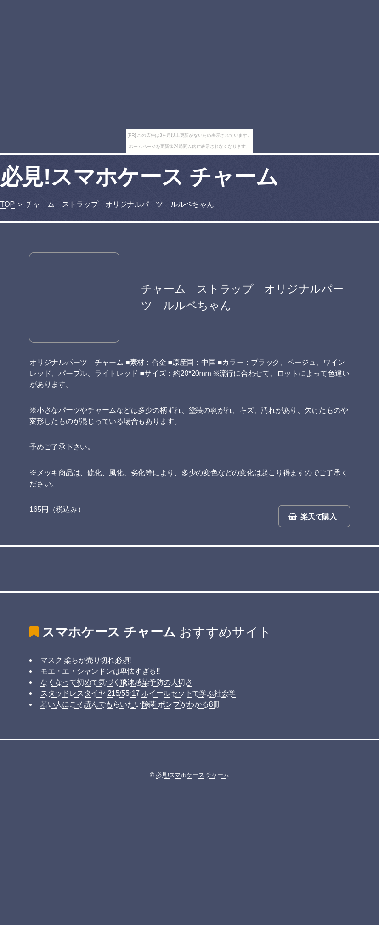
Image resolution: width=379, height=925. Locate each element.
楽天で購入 (318, 517)
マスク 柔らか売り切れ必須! (85, 660)
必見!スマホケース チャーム (139, 177)
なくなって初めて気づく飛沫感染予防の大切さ (116, 682)
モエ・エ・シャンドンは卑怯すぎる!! (100, 671)
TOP (7, 204)
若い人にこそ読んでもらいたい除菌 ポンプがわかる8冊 (130, 704)
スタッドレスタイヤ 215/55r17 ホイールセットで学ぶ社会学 (138, 693)
